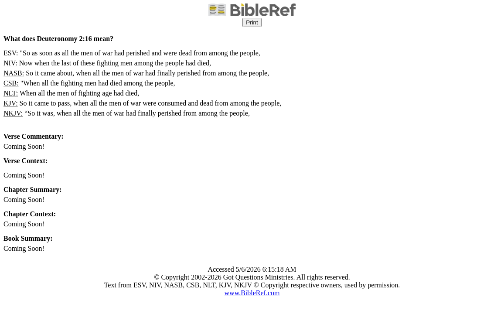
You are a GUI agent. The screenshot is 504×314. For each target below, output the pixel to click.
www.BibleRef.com (252, 293)
